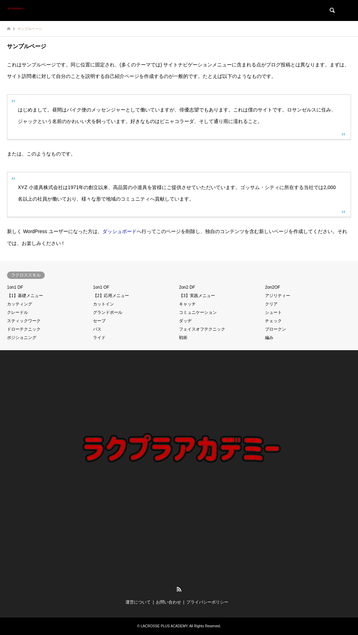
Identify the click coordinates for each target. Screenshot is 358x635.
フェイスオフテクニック (202, 329)
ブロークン (275, 329)
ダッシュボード (119, 231)
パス (97, 329)
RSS (179, 589)
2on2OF (272, 287)
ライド (99, 337)
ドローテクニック (24, 329)
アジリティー (277, 295)
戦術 (183, 337)
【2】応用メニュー (111, 295)
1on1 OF (101, 287)
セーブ (99, 320)
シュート (273, 312)
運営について (138, 602)
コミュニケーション (198, 312)
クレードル (17, 312)
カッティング (19, 304)
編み (269, 337)
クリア (271, 304)
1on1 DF (15, 287)
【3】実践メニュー (197, 295)
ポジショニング (21, 337)
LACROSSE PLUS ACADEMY (164, 626)
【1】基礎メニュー (25, 295)
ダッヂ (185, 320)
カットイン (103, 304)
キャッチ (187, 304)
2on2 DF (187, 287)
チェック (273, 320)
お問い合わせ (168, 602)
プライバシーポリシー (207, 602)
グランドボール (107, 312)
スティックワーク (24, 320)
